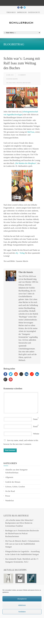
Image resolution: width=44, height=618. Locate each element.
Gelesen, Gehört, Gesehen (15, 487)
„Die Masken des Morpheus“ (25, 163)
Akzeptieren (22, 599)
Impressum (22, 12)
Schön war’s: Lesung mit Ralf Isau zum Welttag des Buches (22, 63)
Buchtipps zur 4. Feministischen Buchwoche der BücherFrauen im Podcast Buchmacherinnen (22, 533)
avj (7, 82)
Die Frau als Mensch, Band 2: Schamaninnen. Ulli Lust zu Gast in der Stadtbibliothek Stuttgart (22, 544)
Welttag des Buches (23, 82)
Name (35, 419)
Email (35, 426)
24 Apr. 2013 (9, 75)
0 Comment (22, 75)
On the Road (10, 491)
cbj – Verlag (20, 253)
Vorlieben (22, 612)
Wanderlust (9, 501)
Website (36, 434)
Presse (7, 496)
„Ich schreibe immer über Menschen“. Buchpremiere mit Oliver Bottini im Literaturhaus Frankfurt (19, 523)
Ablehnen (22, 605)
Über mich (10, 12)
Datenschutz (34, 12)
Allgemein (9, 477)
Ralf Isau (12, 82)
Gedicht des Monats (12, 482)
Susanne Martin (12, 79)
